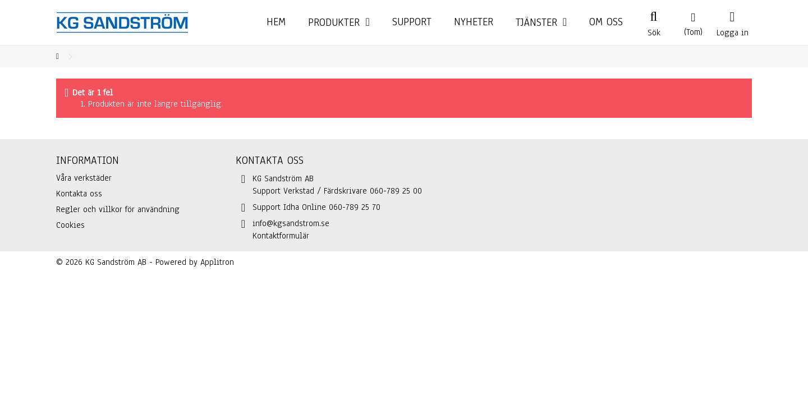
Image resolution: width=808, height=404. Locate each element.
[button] (541, 22)
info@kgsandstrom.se (290, 223)
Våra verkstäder (84, 177)
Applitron (217, 262)
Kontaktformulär (280, 235)
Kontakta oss (79, 193)
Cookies (70, 225)
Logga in (733, 31)
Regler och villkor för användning (118, 209)
